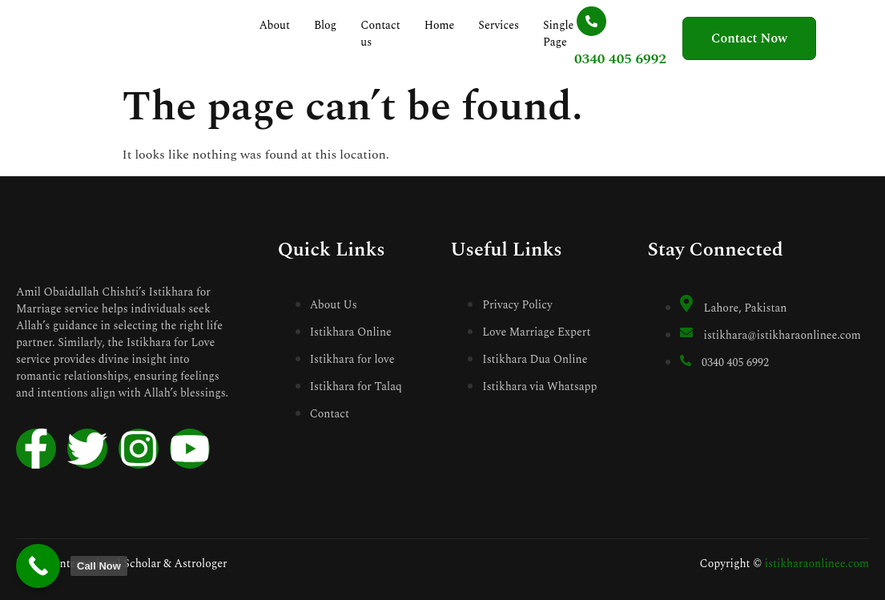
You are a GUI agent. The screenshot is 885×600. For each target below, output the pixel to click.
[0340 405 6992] (580, 21)
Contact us (382, 33)
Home (441, 25)
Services (501, 25)
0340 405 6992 (609, 59)
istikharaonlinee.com (817, 563)
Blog (327, 25)
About (276, 25)
